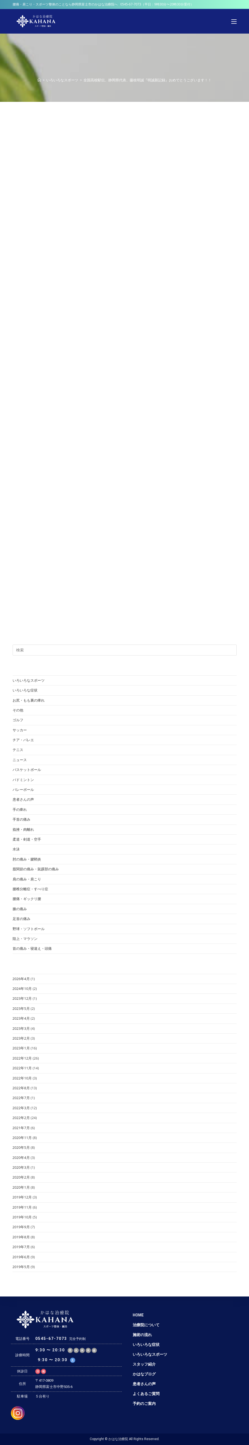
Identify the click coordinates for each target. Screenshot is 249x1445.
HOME (138, 1315)
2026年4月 (21, 978)
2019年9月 (21, 1226)
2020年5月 (21, 1147)
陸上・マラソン (25, 938)
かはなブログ (144, 1374)
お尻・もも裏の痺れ (29, 700)
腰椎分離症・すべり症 (30, 888)
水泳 (16, 849)
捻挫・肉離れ (23, 829)
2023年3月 (21, 1028)
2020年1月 (21, 1187)
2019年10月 (22, 1217)
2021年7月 (21, 1127)
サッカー (20, 730)
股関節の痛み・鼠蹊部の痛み (36, 869)
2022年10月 (22, 1078)
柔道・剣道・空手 (27, 839)
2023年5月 (21, 1008)
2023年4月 (21, 1018)
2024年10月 (22, 988)
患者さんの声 (23, 799)
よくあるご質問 (146, 1393)
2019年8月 (21, 1237)
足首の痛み (21, 918)
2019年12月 (22, 1197)
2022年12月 (22, 1058)
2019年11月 (22, 1207)
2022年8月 (21, 1087)
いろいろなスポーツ (29, 680)
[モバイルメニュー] (234, 21)
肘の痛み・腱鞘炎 (27, 859)
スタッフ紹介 (144, 1364)
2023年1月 (21, 1048)
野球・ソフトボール (29, 928)
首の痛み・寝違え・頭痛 (32, 948)
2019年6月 (21, 1256)
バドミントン (23, 779)
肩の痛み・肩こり (27, 879)
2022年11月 (22, 1068)
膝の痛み (20, 908)
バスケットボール (27, 769)
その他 (18, 710)
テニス (18, 749)
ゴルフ (18, 719)
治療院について (146, 1325)
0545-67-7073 (130, 4)
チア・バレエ (23, 739)
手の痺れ (20, 809)
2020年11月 (22, 1137)
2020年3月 (21, 1167)
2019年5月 (21, 1266)
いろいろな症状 (25, 690)
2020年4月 (21, 1157)
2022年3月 (21, 1107)
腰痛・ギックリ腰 (27, 898)
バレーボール (23, 789)
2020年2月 (21, 1177)
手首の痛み (21, 819)
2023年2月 (21, 1038)
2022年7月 (21, 1097)
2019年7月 (21, 1246)
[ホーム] (39, 80)
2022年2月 (21, 1117)
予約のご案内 (144, 1403)
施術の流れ (142, 1335)
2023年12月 (22, 998)
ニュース (20, 759)
